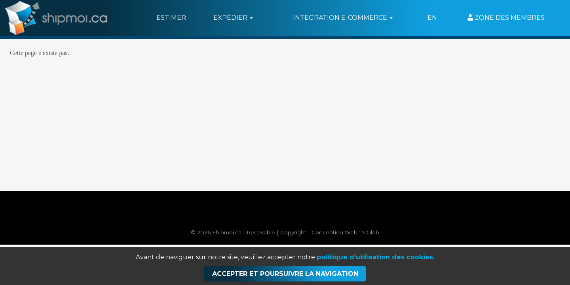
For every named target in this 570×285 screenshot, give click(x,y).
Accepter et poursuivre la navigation (285, 273)
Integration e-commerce (343, 17)
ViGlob (370, 232)
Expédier (233, 17)
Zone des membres (506, 17)
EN (432, 17)
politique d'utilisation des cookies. (376, 257)
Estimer (171, 17)
